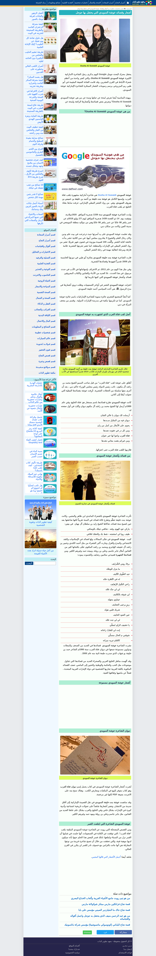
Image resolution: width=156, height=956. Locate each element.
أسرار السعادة (108, 3)
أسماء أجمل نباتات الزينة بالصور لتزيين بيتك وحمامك (34, 206)
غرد (105, 932)
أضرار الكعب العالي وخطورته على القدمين (34, 69)
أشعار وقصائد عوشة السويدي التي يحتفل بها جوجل (103, 12)
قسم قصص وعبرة (47, 361)
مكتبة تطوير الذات (47, 373)
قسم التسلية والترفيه (45, 258)
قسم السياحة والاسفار (45, 286)
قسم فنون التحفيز (47, 350)
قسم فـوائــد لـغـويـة (45, 344)
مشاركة (123, 932)
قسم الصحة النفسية (46, 292)
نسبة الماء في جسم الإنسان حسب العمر (35, 454)
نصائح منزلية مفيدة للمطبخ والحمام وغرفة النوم (34, 141)
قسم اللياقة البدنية (46, 315)
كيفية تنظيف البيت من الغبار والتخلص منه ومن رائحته (34, 130)
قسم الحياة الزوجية (46, 281)
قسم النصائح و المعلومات (43, 327)
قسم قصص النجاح (47, 355)
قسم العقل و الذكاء (46, 304)
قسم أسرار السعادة (46, 234)
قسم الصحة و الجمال (45, 298)
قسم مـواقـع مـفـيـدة (45, 367)
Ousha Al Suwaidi (107, 195)
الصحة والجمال (95, 3)
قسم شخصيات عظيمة (45, 332)
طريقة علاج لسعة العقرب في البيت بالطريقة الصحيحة (35, 108)
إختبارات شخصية (81, 3)
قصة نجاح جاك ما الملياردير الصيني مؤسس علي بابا (104, 910)
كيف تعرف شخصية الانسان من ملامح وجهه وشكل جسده (34, 163)
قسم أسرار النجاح (47, 240)
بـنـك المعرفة (41, 3)
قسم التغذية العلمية (46, 263)
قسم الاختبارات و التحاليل (43, 252)
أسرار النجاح (120, 3)
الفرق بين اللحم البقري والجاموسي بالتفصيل (34, 152)
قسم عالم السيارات (46, 338)
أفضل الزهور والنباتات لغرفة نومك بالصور (36, 16)
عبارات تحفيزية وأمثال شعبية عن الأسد (34, 408)
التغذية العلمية (67, 3)
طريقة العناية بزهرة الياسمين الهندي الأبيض (34, 119)
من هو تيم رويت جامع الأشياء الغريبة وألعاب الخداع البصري (100, 898)
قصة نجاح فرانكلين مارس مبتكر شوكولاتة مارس (106, 904)
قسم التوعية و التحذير (45, 269)
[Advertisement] (95, 130)
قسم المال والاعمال (46, 321)
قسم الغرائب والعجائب (44, 309)
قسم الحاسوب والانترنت (44, 275)
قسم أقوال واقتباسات (45, 246)
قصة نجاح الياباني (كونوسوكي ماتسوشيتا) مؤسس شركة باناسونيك (97, 924)
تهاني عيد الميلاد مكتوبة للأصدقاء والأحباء (35, 476)
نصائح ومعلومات (54, 3)
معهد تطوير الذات (104, 941)
